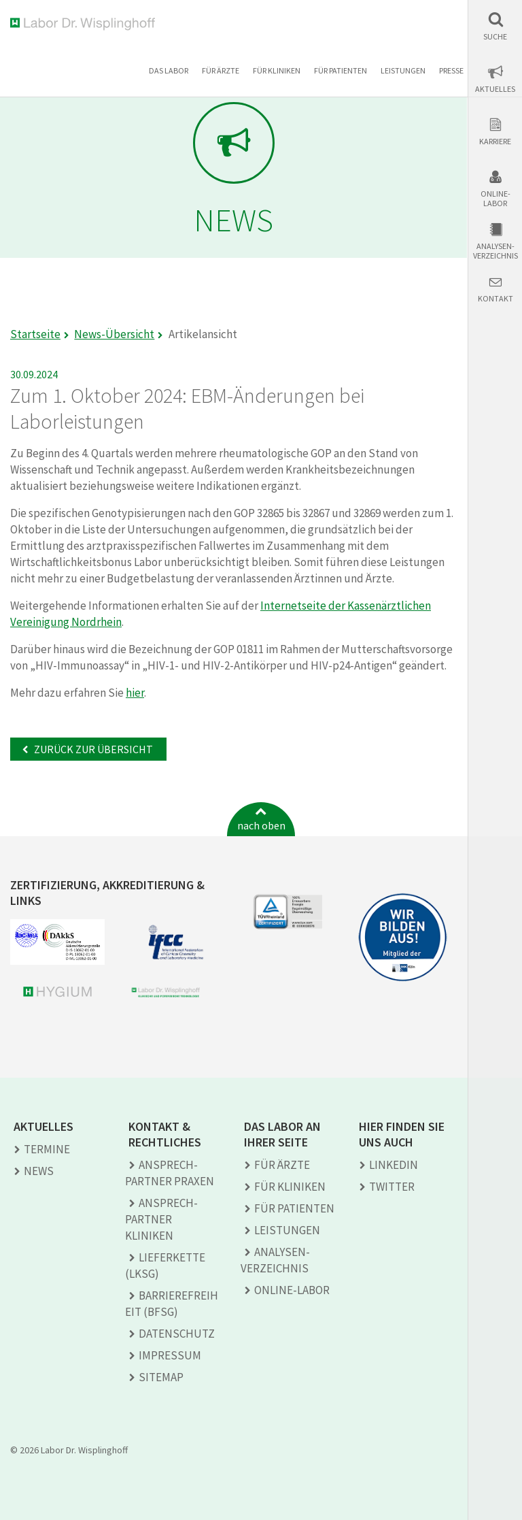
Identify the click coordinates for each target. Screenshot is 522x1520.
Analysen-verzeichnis (495, 251)
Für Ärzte (220, 70)
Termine (47, 1149)
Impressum (170, 1355)
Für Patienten (340, 70)
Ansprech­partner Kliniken (161, 1219)
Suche (495, 37)
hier (135, 692)
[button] (495, 26)
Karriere (495, 141)
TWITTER (392, 1186)
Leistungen (403, 70)
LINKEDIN (393, 1164)
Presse (451, 70)
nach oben (261, 825)
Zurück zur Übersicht (92, 749)
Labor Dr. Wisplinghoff (85, 24)
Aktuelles (495, 89)
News (39, 1170)
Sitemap (161, 1377)
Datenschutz (177, 1333)
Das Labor (168, 70)
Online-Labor (495, 198)
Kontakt (495, 298)
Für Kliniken (276, 70)
